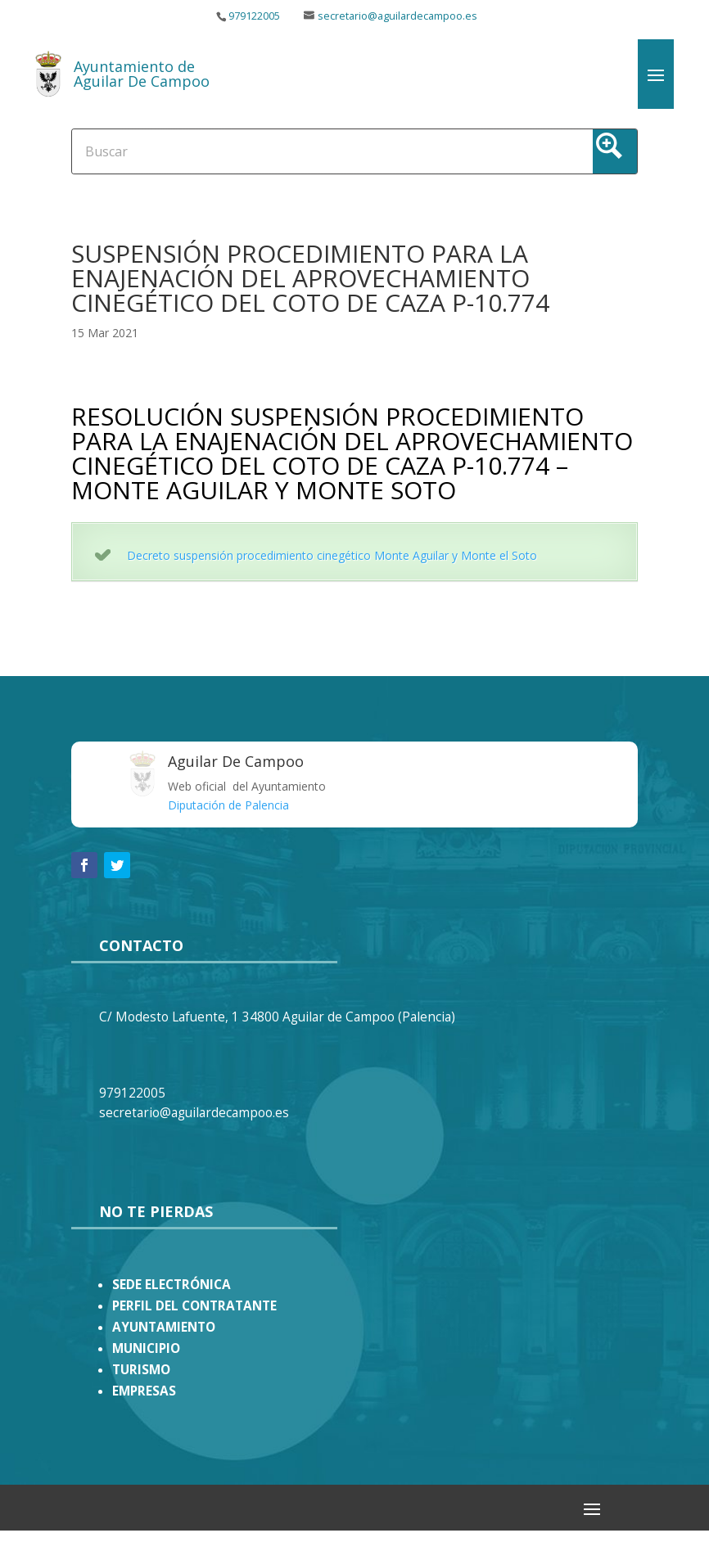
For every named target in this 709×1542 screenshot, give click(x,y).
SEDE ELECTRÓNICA (171, 1284)
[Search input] (293, 151)
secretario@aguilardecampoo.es (397, 16)
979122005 (254, 16)
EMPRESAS (144, 1391)
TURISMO (141, 1369)
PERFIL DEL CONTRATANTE (194, 1305)
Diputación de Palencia (228, 805)
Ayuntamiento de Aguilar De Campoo (142, 73)
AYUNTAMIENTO (163, 1327)
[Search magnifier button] (615, 151)
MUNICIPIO (146, 1348)
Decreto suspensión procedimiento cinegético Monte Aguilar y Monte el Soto (332, 555)
